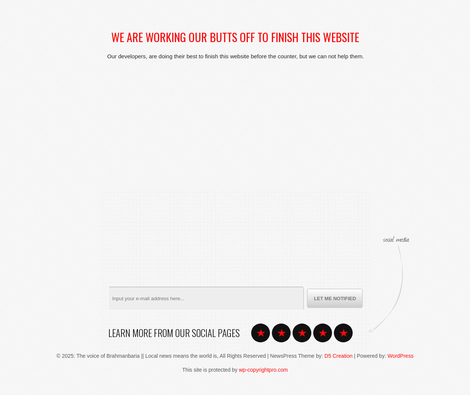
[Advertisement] (235, 117)
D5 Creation (338, 356)
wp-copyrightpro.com (263, 370)
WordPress (401, 356)
